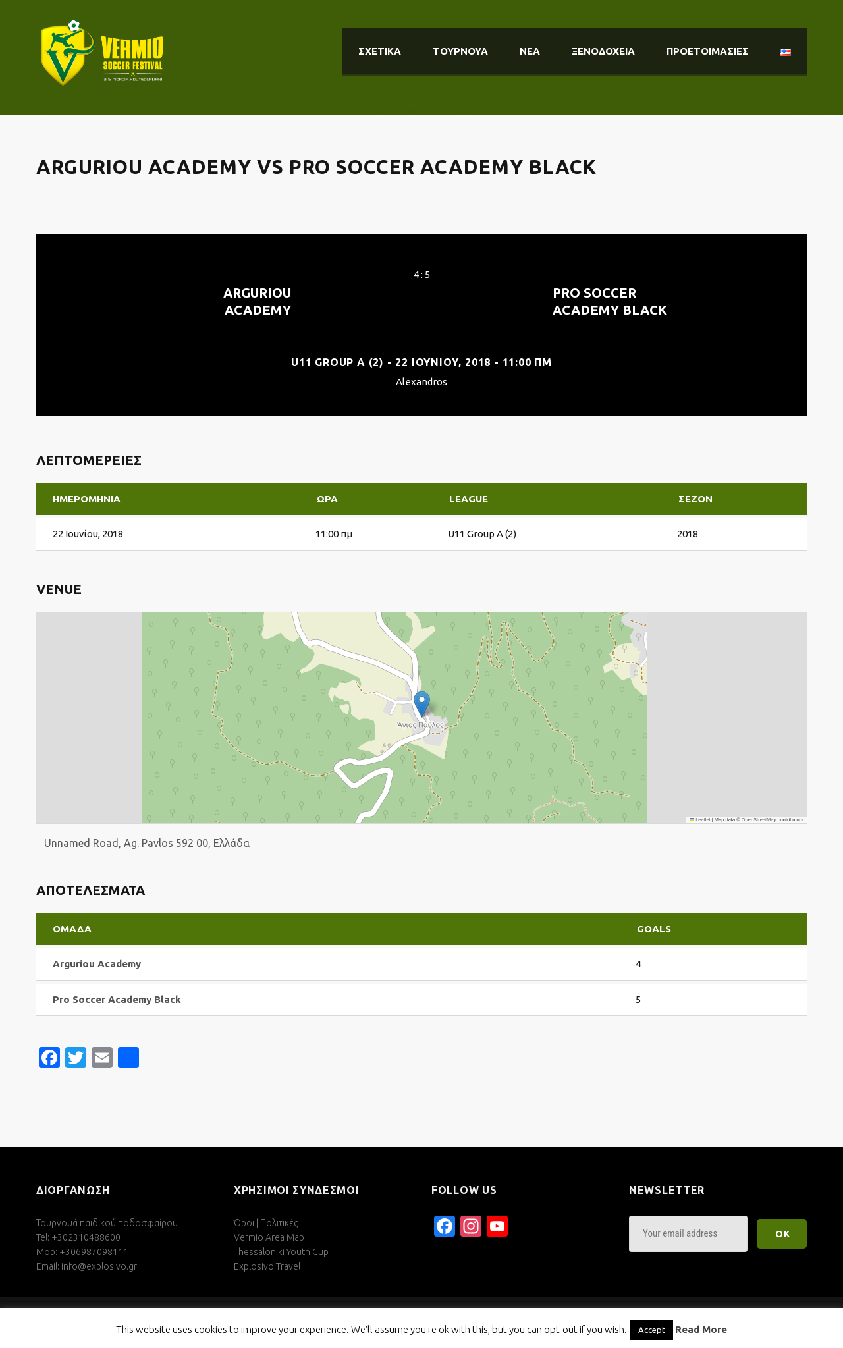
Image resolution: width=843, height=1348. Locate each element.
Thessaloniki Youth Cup (281, 1252)
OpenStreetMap (759, 819)
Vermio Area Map (269, 1237)
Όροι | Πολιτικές (266, 1223)
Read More (701, 1329)
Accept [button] (651, 1329)
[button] (422, 704)
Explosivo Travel (267, 1266)
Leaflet (700, 819)
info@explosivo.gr (99, 1266)
